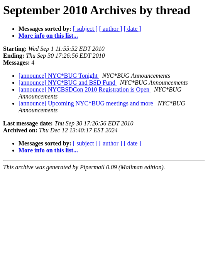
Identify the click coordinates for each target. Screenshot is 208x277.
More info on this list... (48, 35)
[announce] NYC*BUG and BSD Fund (68, 82)
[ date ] (132, 28)
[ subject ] (85, 28)
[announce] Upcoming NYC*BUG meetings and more (87, 103)
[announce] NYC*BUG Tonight (59, 75)
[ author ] (110, 28)
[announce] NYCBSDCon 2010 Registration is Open (85, 89)
